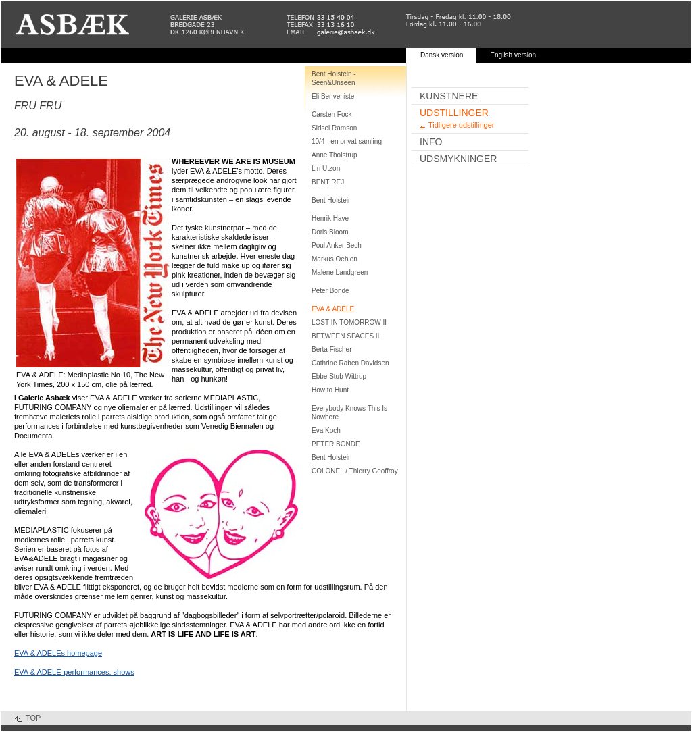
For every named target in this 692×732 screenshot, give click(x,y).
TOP (33, 718)
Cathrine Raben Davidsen (350, 363)
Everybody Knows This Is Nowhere (349, 412)
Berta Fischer (331, 349)
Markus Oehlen (334, 259)
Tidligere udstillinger (461, 125)
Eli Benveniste (333, 96)
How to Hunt (330, 390)
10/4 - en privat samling (347, 141)
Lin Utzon (326, 168)
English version (513, 55)
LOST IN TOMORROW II (349, 322)
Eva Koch (326, 430)
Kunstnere (449, 95)
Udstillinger (454, 112)
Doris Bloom (330, 232)
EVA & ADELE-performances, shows (74, 672)
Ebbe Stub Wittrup (339, 376)
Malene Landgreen (340, 272)
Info (431, 141)
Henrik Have (330, 218)
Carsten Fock (331, 114)
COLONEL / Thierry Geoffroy (355, 471)
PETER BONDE (336, 444)
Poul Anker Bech (337, 245)
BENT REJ (328, 182)
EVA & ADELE (333, 309)
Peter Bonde (330, 290)
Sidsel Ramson (334, 128)
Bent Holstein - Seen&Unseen (334, 78)
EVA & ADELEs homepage (58, 653)
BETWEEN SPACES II (345, 336)
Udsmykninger (458, 158)
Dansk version (441, 55)
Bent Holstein (331, 200)
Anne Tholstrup (334, 155)
